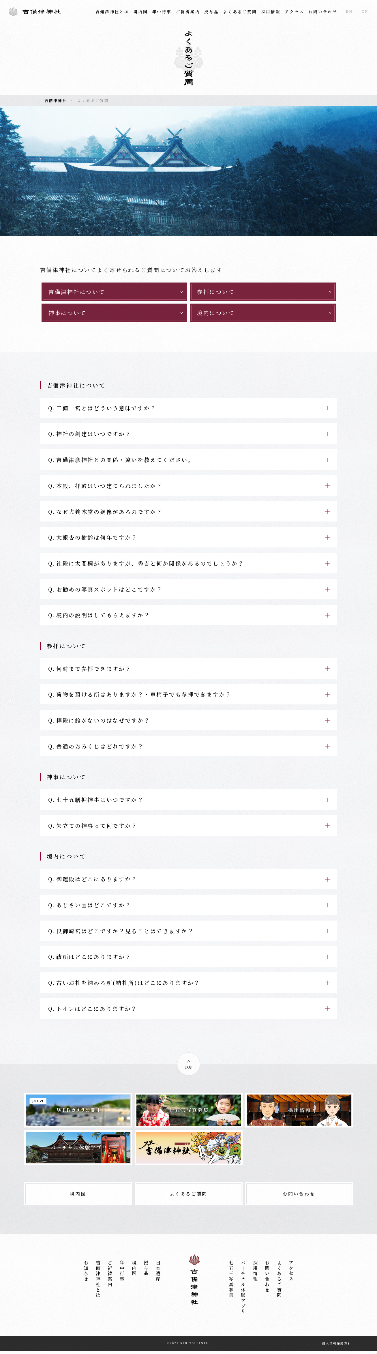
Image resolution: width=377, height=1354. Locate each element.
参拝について (216, 292)
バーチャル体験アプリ (243, 1290)
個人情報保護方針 (337, 1346)
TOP (188, 1070)
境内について (216, 313)
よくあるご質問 (240, 11)
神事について (67, 313)
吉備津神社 (35, 11)
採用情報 (271, 11)
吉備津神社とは (112, 11)
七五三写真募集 (231, 1282)
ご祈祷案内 (188, 11)
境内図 (141, 11)
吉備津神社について (76, 292)
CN (365, 11)
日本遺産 (158, 1274)
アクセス (294, 11)
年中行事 (162, 11)
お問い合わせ (322, 11)
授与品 (211, 11)
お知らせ (86, 1274)
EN (349, 11)
